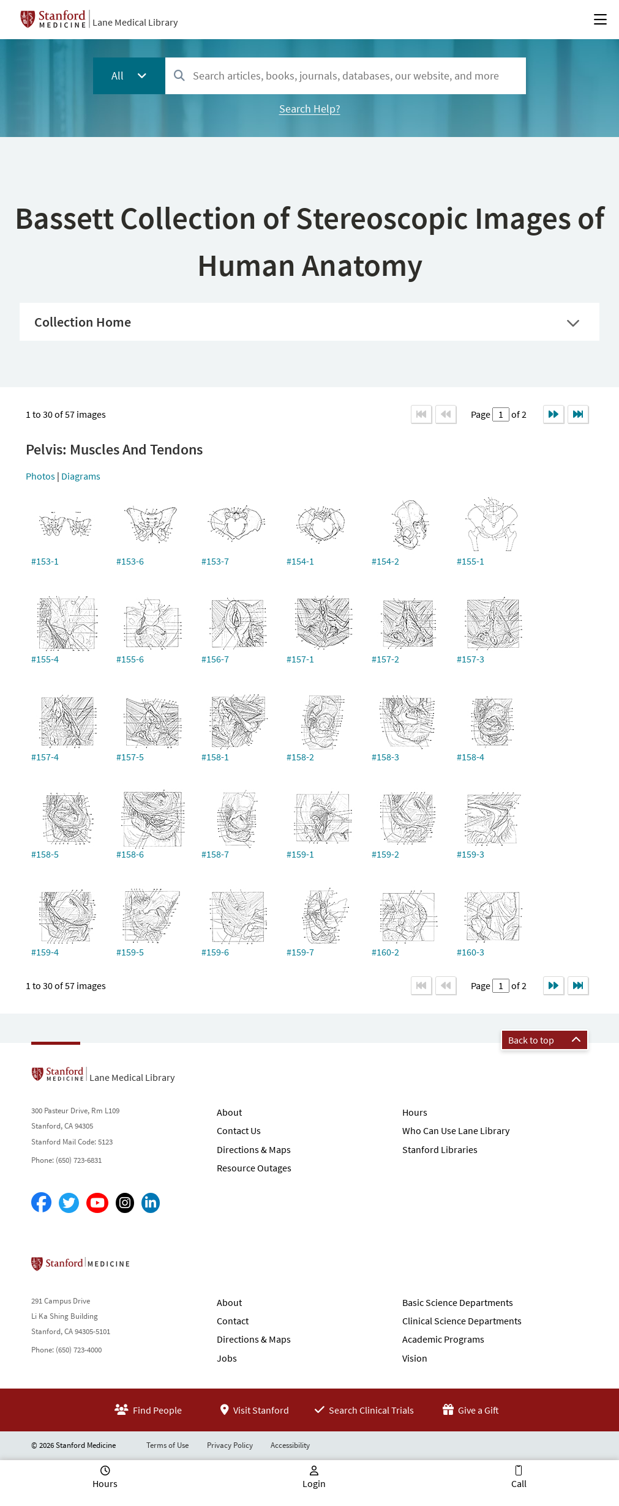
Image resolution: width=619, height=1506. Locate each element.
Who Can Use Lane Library (455, 1130)
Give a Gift (471, 1410)
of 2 (518, 414)
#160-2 (385, 952)
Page (481, 414)
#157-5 (130, 757)
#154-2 (385, 561)
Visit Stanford (254, 1410)
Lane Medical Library (135, 22)
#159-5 (130, 952)
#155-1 (470, 561)
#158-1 (215, 757)
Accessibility (290, 1445)
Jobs (227, 1358)
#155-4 (45, 659)
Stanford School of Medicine (150, 1267)
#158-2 (300, 757)
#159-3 (470, 854)
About (229, 1112)
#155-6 (130, 659)
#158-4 (470, 757)
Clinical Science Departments (462, 1321)
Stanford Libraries (440, 1149)
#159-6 (215, 952)
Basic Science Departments (457, 1302)
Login (314, 1483)
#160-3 (470, 952)
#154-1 (300, 561)
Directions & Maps (254, 1149)
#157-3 (470, 659)
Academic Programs (443, 1339)
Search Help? (309, 109)
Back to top (544, 1040)
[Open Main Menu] (600, 19)
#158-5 (45, 854)
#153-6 (130, 561)
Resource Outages (254, 1168)
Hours (414, 1112)
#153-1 (45, 561)
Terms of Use (167, 1445)
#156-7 (215, 659)
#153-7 (215, 561)
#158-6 (130, 854)
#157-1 (300, 659)
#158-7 (215, 854)
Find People (148, 1410)
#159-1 (300, 854)
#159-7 (300, 952)
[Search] (179, 76)
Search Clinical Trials (364, 1410)
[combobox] (345, 75)
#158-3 (385, 757)
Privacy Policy (230, 1445)
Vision (414, 1358)
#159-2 (385, 854)
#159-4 (45, 952)
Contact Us (239, 1130)
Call (519, 1483)
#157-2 (385, 659)
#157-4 (45, 757)
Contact (233, 1321)
